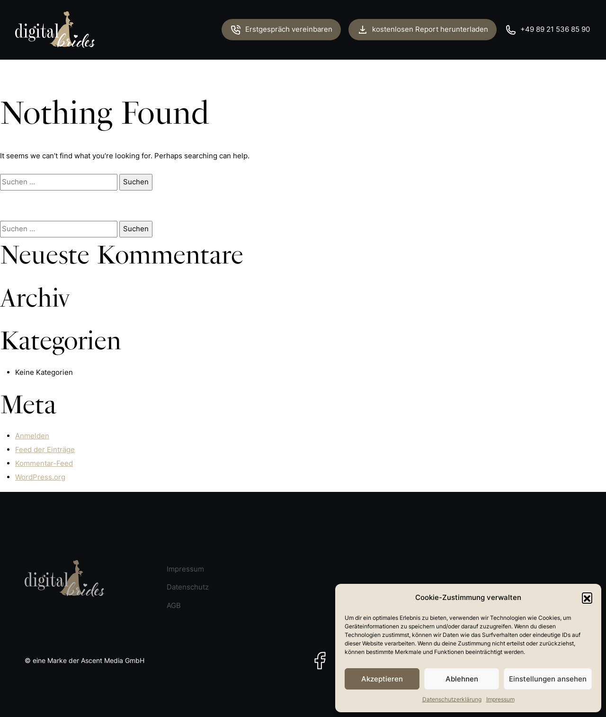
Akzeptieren (382, 678)
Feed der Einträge (45, 449)
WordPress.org (40, 476)
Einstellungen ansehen (548, 678)
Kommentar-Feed (44, 463)
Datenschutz (188, 586)
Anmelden (32, 435)
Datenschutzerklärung (451, 699)
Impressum (500, 699)
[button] (587, 597)
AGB (174, 605)
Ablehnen (462, 678)
